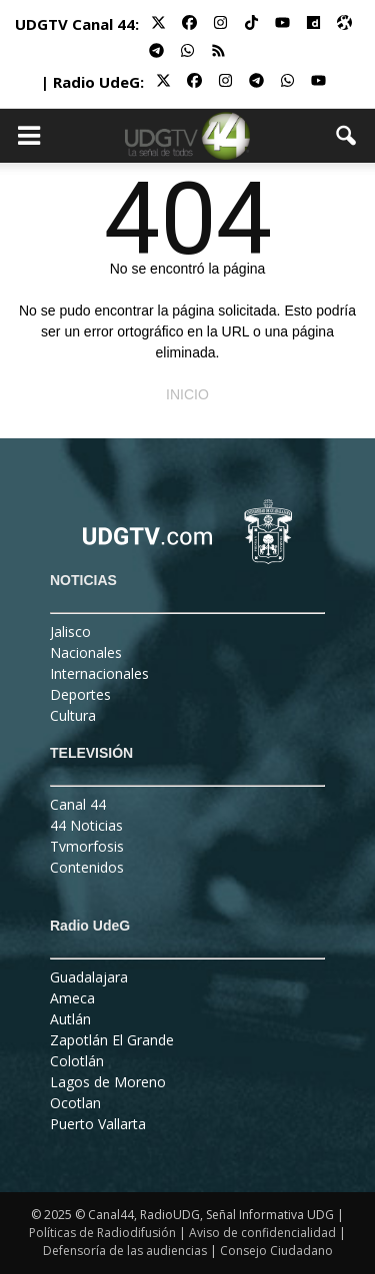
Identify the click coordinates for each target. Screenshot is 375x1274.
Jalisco (70, 631)
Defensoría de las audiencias (125, 1250)
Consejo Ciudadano (276, 1250)
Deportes (80, 694)
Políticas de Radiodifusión (102, 1232)
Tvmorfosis (87, 846)
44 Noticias (86, 825)
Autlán (70, 1018)
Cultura (73, 715)
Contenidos (87, 867)
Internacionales (99, 673)
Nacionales (86, 652)
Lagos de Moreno (108, 1081)
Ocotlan (75, 1102)
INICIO (187, 394)
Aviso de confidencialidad (262, 1232)
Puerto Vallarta (98, 1123)
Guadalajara (89, 976)
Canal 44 (78, 804)
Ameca (72, 997)
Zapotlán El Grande (112, 1039)
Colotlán (77, 1060)
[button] (347, 136)
